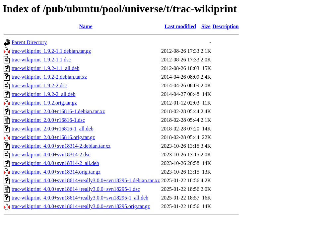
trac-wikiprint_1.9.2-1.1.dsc (41, 59)
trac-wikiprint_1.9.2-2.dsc (39, 85)
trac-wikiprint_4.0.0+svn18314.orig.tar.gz (56, 172)
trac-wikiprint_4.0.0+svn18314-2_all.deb (55, 163)
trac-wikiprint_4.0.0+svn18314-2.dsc (51, 154)
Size (206, 26)
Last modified (180, 26)
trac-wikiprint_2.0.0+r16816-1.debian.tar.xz (58, 111)
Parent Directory (29, 42)
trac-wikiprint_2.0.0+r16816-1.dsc (48, 120)
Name (86, 26)
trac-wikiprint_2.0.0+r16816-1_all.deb (53, 128)
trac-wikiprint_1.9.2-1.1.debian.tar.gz (51, 51)
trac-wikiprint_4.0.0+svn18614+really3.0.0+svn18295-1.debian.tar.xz (86, 180)
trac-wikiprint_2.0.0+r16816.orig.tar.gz (53, 137)
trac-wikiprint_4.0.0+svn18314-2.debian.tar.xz (61, 146)
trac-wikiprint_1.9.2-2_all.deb (43, 94)
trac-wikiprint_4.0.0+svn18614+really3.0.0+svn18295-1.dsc (76, 189)
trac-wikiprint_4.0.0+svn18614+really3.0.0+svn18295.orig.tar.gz (81, 206)
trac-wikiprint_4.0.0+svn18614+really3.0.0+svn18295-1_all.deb (80, 197)
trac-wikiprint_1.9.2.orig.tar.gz (44, 103)
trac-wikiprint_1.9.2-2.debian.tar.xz (49, 77)
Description (226, 26)
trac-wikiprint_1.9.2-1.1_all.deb (45, 68)
